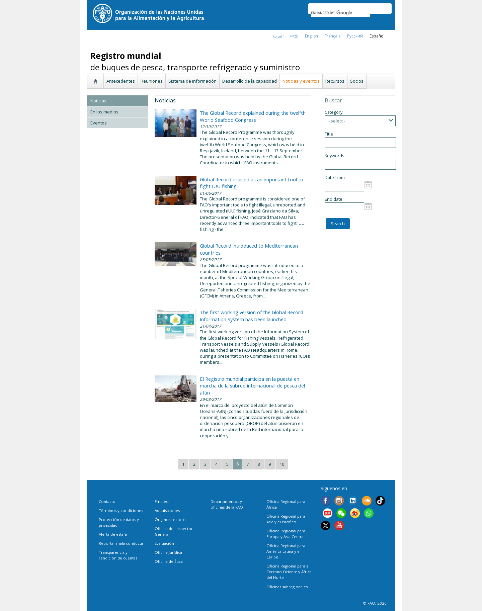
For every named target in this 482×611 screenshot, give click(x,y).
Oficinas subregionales (287, 586)
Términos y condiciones (121, 510)
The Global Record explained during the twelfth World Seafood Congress (253, 116)
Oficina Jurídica (168, 552)
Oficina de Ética (169, 561)
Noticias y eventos (301, 81)
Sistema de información (192, 81)
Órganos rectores (171, 519)
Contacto (107, 501)
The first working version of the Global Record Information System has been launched (251, 315)
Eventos (98, 123)
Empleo (162, 501)
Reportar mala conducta (121, 543)
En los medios (104, 112)
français (332, 36)
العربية (278, 36)
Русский (355, 36)
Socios (357, 81)
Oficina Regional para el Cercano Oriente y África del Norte (289, 571)
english (311, 36)
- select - (336, 121)
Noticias (98, 101)
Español (377, 36)
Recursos (334, 81)
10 (281, 464)
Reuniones (152, 81)
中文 (294, 36)
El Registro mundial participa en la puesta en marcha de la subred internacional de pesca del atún (252, 385)
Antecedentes (120, 81)
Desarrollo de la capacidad (249, 81)
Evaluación (164, 543)
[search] (340, 13)
